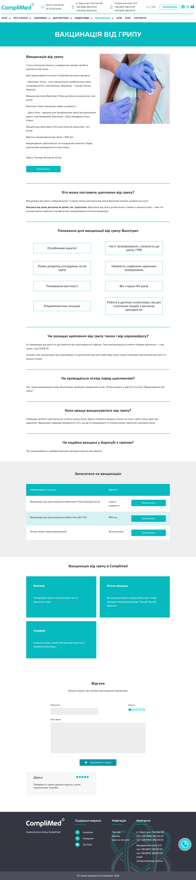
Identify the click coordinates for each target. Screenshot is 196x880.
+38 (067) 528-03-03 (125, 7)
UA (147, 7)
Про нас (116, 832)
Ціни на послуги (120, 839)
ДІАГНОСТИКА (61, 18)
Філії (4, 18)
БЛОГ (128, 18)
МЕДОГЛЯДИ (82, 18)
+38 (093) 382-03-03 (86, 10)
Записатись (43, 169)
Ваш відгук (56, 719)
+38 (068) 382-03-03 (86, 7)
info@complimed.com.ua (149, 861)
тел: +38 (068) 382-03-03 (149, 836)
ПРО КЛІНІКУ (20, 18)
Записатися (169, 7)
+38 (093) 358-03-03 (125, 10)
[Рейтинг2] (131, 710)
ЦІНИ (119, 18)
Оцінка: (131, 705)
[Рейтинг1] (130, 710)
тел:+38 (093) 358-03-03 (149, 853)
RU (153, 7)
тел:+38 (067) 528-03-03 (149, 849)
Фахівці (116, 836)
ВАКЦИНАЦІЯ (102, 18)
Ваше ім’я (55, 705)
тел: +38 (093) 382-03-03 (149, 839)
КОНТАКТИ (140, 18)
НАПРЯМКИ (40, 18)
